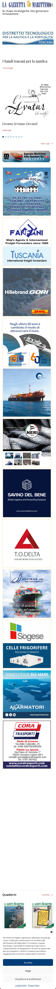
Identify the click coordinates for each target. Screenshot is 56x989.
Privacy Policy (33, 985)
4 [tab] (11, 137)
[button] (51, 931)
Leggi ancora (28, 127)
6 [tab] (16, 137)
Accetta (28, 962)
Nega (28, 970)
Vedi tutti (45, 143)
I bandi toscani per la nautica (24, 61)
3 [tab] (8, 137)
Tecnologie (7, 68)
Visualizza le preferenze (28, 978)
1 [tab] (3, 137)
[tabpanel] (28, 127)
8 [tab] (21, 137)
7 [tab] (19, 137)
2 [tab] (6, 137)
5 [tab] (13, 137)
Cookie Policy (21, 985)
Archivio (46, 894)
